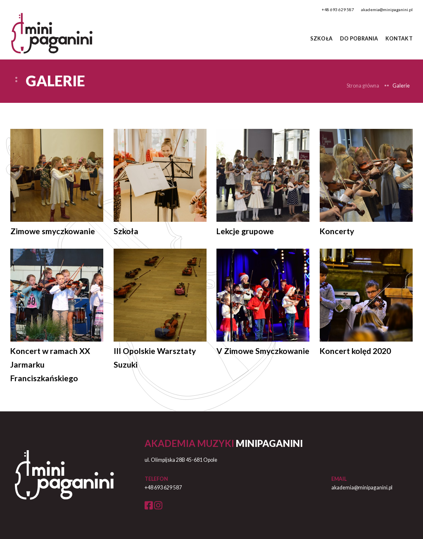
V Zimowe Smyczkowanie (262, 351)
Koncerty (337, 231)
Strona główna (363, 86)
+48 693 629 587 (338, 9)
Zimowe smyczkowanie (52, 231)
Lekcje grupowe (245, 231)
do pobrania (359, 39)
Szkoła (321, 39)
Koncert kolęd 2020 (355, 351)
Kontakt (399, 39)
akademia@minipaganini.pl (387, 9)
